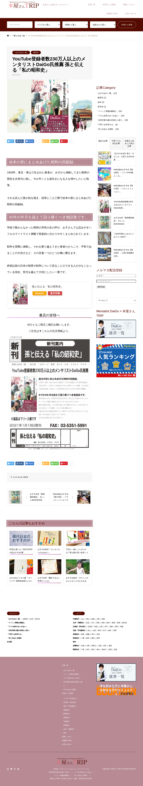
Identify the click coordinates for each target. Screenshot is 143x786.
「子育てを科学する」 (105, 125)
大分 (92, 623)
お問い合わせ (130, 13)
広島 (98, 619)
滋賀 (110, 646)
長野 (115, 630)
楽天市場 (55, 293)
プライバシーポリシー (68, 769)
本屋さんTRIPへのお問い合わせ (61, 778)
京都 (82, 646)
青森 (121, 626)
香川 (93, 634)
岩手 (106, 626)
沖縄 (103, 623)
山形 (101, 626)
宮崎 (97, 623)
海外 (74, 642)
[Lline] (38, 141)
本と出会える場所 (69, 689)
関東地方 (76, 649)
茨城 (115, 649)
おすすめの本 (17, 477)
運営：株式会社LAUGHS (83, 778)
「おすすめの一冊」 (21, 52)
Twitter (11, 769)
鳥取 (103, 619)
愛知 (93, 638)
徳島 (82, 634)
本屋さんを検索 (109, 4)
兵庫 (87, 646)
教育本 (35, 52)
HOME (55, 769)
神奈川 (104, 649)
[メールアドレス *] (116, 281)
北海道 (89, 626)
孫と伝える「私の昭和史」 (48, 286)
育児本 (100, 107)
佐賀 (87, 623)
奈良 (105, 646)
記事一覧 (91, 4)
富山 (89, 630)
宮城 (95, 626)
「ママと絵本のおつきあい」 (108, 116)
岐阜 (87, 638)
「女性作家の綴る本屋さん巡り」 (110, 120)
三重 (82, 638)
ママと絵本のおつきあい (72, 678)
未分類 (9, 642)
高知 (98, 634)
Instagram (8, 769)
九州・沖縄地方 (78, 623)
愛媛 (87, 634)
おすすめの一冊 (68, 670)
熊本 (108, 623)
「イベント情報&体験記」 (107, 111)
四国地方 (76, 634)
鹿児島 (124, 623)
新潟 (99, 630)
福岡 (113, 623)
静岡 (98, 638)
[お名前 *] (116, 275)
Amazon (39, 293)
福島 (111, 626)
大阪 (99, 646)
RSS (18, 769)
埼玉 (87, 649)
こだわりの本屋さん (70, 698)
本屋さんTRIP (116, 769)
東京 (93, 649)
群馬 (110, 649)
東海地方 (76, 638)
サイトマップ (83, 769)
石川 (104, 630)
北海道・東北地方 (79, 626)
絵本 (99, 102)
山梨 (94, 630)
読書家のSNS (111, 13)
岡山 (87, 619)
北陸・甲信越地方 (79, 630)
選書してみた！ (129, 4)
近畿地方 (76, 646)
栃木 (98, 649)
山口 (82, 619)
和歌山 (93, 646)
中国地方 (76, 619)
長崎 (118, 623)
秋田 (116, 626)
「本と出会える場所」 (105, 129)
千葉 (82, 649)
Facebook (15, 769)
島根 (93, 619)
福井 (109, 630)
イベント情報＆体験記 (71, 674)
